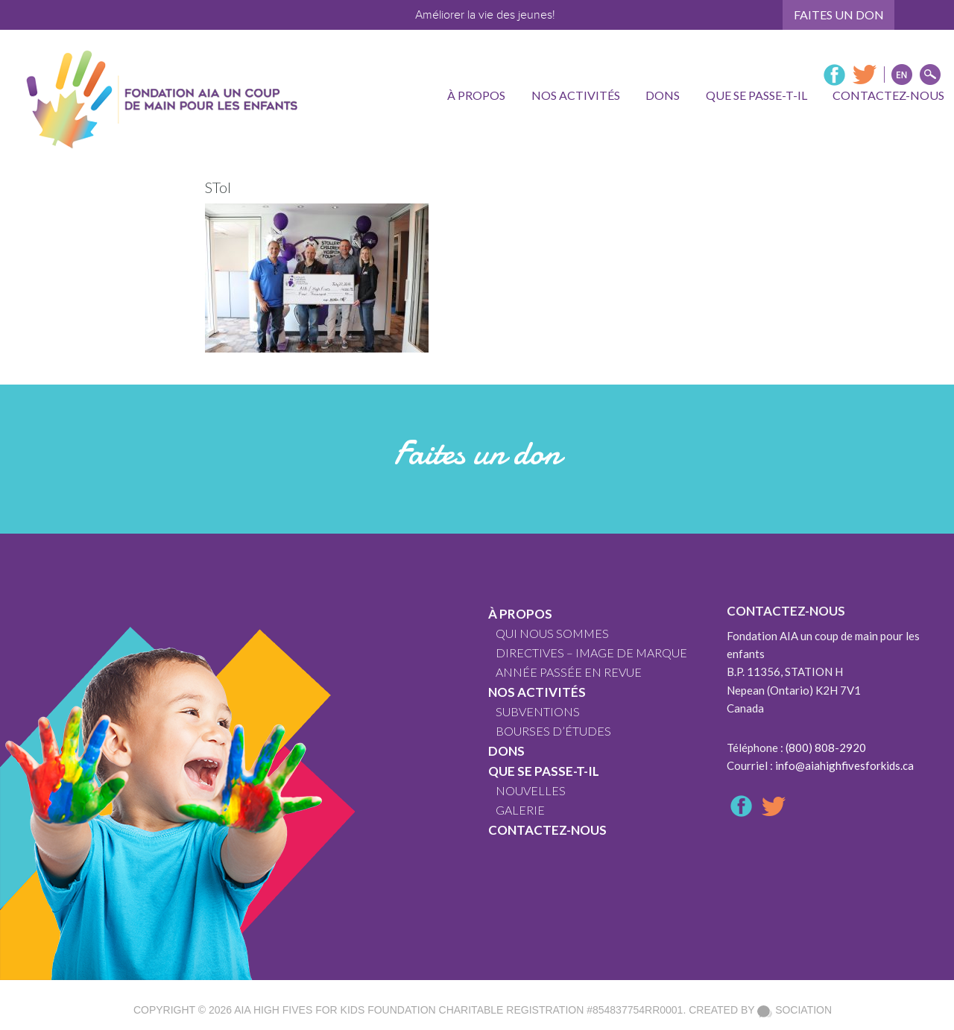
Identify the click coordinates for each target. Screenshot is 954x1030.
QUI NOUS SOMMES (552, 633)
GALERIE (520, 810)
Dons (506, 751)
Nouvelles (531, 790)
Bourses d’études (553, 731)
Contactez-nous (547, 830)
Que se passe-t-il (543, 771)
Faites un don (839, 14)
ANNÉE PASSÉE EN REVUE (569, 672)
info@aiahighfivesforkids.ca (844, 765)
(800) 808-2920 (826, 747)
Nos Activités (537, 692)
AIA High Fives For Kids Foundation (334, 1010)
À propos (520, 614)
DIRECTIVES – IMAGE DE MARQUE (591, 652)
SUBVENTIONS (538, 711)
